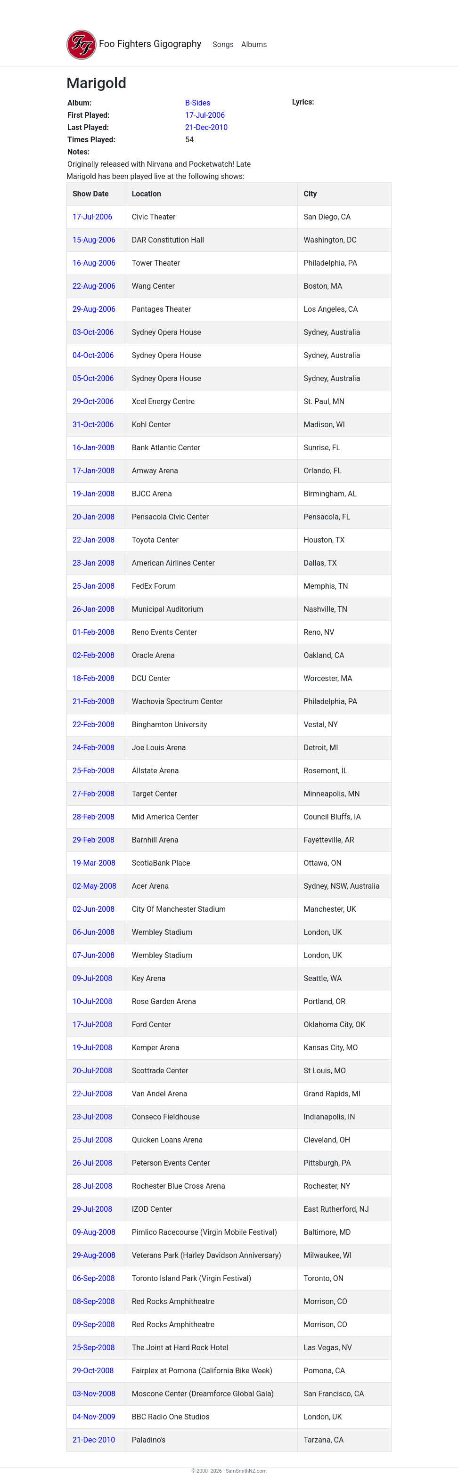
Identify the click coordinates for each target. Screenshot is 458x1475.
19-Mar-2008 (94, 863)
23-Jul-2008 (92, 1116)
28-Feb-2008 (93, 816)
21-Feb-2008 (93, 701)
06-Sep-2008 (94, 1278)
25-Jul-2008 (92, 1139)
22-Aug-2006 (94, 286)
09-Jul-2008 (92, 978)
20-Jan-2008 (93, 516)
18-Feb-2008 (93, 678)
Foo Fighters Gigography (133, 45)
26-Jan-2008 (93, 609)
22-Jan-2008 (93, 539)
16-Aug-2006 (94, 263)
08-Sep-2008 (94, 1301)
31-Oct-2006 (93, 424)
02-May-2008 (94, 886)
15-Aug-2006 (94, 239)
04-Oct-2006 (93, 355)
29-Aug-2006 (94, 309)
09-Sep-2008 (94, 1324)
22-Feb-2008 (93, 724)
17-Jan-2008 (93, 470)
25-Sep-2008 (94, 1347)
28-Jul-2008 (92, 1186)
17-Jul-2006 (205, 115)
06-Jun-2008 (93, 932)
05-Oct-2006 (93, 378)
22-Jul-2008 (92, 1093)
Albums (254, 44)
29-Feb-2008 (93, 839)
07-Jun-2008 (93, 955)
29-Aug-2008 (94, 1255)
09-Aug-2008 (94, 1232)
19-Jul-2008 (92, 1047)
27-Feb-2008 (93, 793)
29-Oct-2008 (93, 1370)
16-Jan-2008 (93, 447)
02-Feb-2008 (93, 655)
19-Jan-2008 (93, 493)
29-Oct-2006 (93, 401)
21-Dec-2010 (206, 127)
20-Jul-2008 (92, 1070)
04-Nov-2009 (94, 1416)
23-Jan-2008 (93, 563)
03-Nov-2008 (94, 1393)
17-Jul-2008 (92, 1024)
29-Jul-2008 (92, 1209)
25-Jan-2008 (93, 586)
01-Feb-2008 (93, 632)
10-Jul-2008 (92, 1001)
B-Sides (198, 102)
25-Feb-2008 (93, 770)
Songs (223, 44)
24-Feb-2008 (93, 747)
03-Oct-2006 (93, 332)
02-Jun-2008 (93, 909)
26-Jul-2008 (92, 1163)
